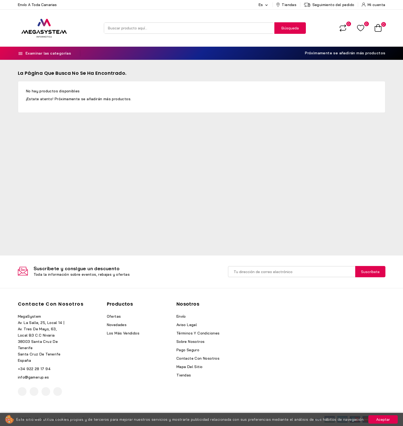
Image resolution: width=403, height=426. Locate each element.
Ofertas (114, 316)
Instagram (45, 391)
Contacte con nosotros (51, 304)
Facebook (22, 391)
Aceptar (383, 419)
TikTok (57, 391)
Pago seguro (187, 350)
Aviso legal (186, 324)
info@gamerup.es (33, 377)
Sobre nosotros (190, 341)
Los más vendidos (123, 333)
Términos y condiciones (198, 333)
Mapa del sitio (189, 366)
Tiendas (183, 375)
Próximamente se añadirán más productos (342, 53)
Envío (181, 316)
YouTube (34, 391)
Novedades (117, 324)
